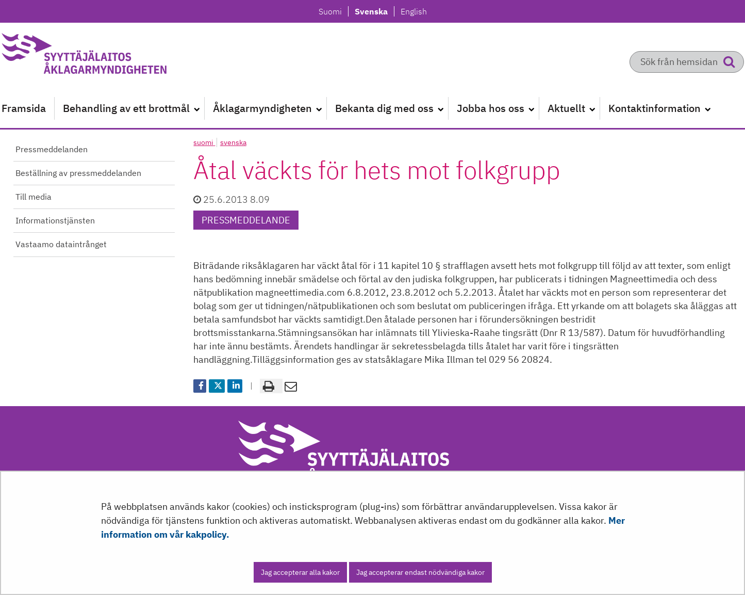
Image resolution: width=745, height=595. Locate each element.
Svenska (374, 11)
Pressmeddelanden (51, 149)
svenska (233, 142)
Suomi (333, 11)
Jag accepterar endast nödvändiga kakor (420, 572)
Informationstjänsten (55, 220)
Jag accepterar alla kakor (300, 572)
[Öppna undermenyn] (197, 108)
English (413, 11)
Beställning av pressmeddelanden (78, 173)
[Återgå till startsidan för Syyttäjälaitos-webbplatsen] (109, 57)
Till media (33, 196)
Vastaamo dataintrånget (61, 244)
